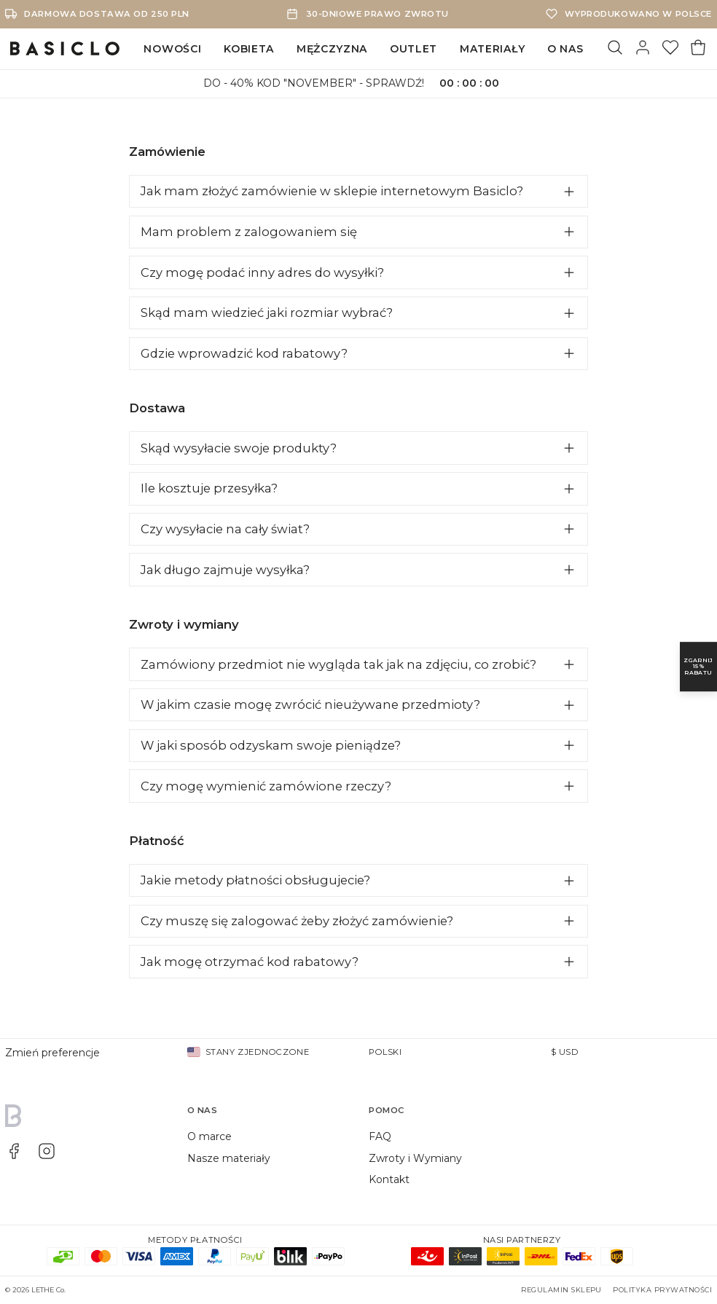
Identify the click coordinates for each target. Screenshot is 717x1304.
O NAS (565, 48)
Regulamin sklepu (561, 1290)
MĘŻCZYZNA (332, 48)
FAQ (380, 1136)
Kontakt (389, 1179)
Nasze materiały (228, 1158)
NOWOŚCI (172, 48)
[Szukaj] (615, 49)
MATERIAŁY (492, 48)
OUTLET (413, 48)
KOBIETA (249, 48)
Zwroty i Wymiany (415, 1158)
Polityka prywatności (662, 1290)
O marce (209, 1136)
